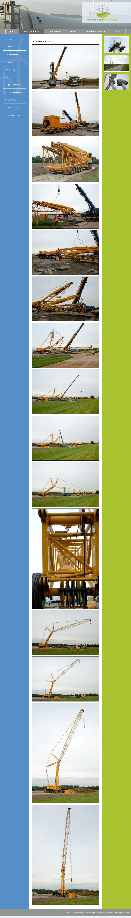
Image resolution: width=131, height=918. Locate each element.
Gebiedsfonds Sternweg (95, 32)
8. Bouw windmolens (13, 92)
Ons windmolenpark (31, 32)
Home (12, 32)
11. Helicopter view (12, 115)
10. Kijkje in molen (12, 107)
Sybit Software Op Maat (121, 912)
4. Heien (8, 62)
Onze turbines (55, 32)
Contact (118, 32)
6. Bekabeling (10, 77)
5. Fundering (10, 69)
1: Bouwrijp (9, 39)
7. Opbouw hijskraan (13, 84)
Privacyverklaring (100, 912)
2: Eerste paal (10, 47)
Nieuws (73, 32)
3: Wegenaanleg (11, 54)
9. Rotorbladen (11, 100)
